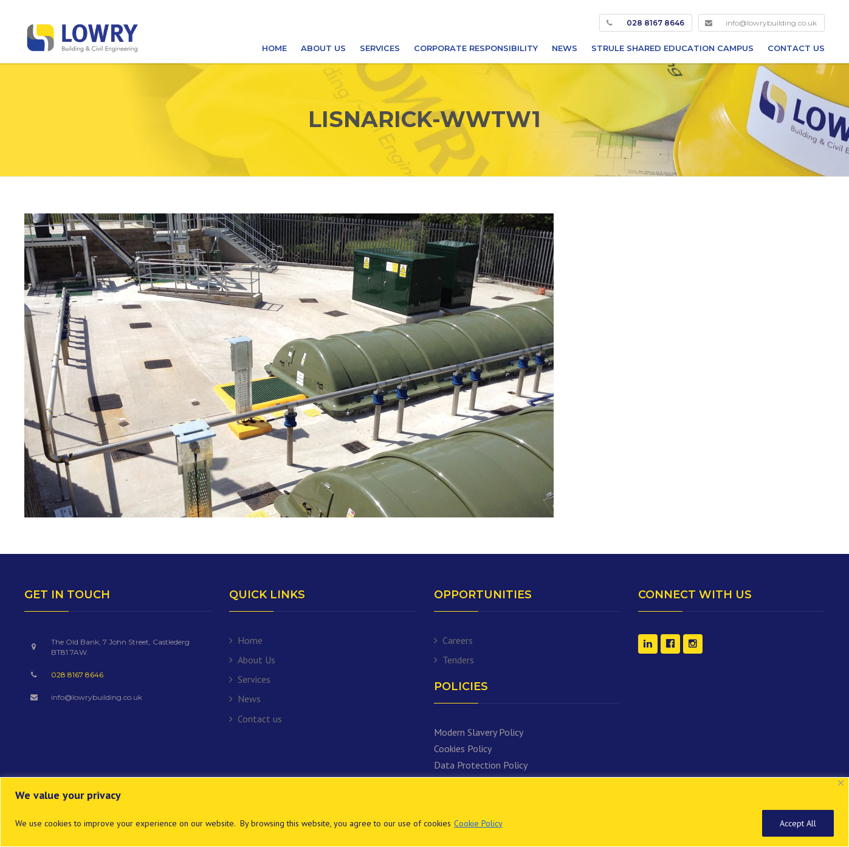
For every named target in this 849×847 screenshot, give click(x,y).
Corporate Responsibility (476, 48)
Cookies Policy (463, 748)
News (564, 48)
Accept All (798, 823)
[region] (424, 812)
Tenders (458, 660)
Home (274, 48)
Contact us (796, 48)
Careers (457, 640)
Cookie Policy (478, 823)
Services (380, 48)
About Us (323, 48)
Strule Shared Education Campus (672, 48)
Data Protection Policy (481, 765)
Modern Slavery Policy (478, 732)
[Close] (841, 783)
